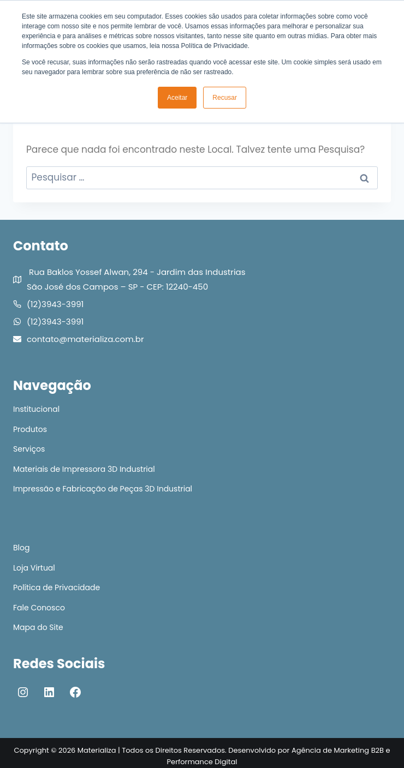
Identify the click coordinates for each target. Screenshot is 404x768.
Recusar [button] (224, 97)
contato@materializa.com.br (85, 339)
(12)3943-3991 (55, 304)
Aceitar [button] (177, 97)
